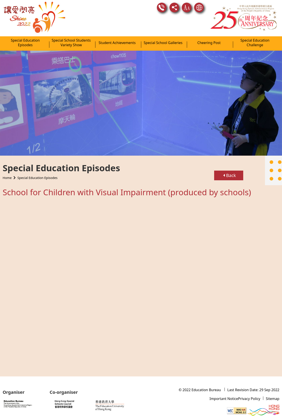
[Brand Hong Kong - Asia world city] (263, 410)
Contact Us (162, 7)
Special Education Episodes (37, 173)
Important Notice (224, 398)
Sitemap (273, 398)
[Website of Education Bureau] (23, 403)
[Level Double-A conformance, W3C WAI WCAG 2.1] (236, 410)
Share (174, 7)
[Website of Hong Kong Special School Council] (72, 404)
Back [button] (229, 171)
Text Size (186, 7)
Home (7, 173)
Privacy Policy (249, 398)
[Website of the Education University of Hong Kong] (116, 404)
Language (199, 7)
